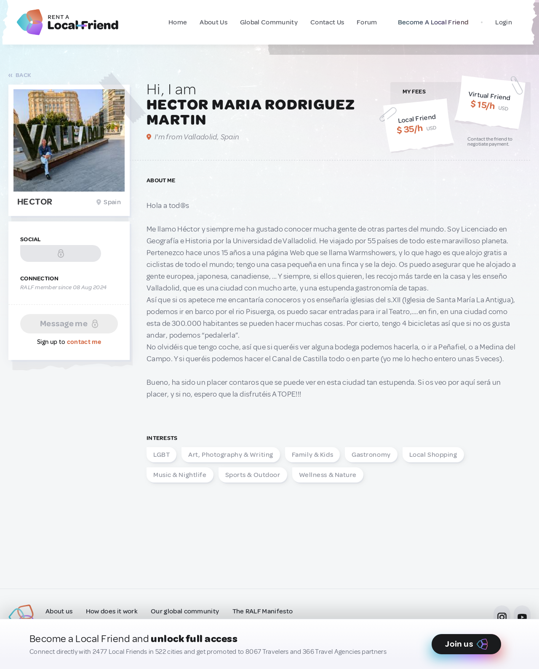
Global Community (269, 22)
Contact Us (327, 22)
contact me (84, 342)
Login (503, 22)
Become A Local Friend (431, 22)
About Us (213, 22)
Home (177, 22)
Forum (367, 22)
